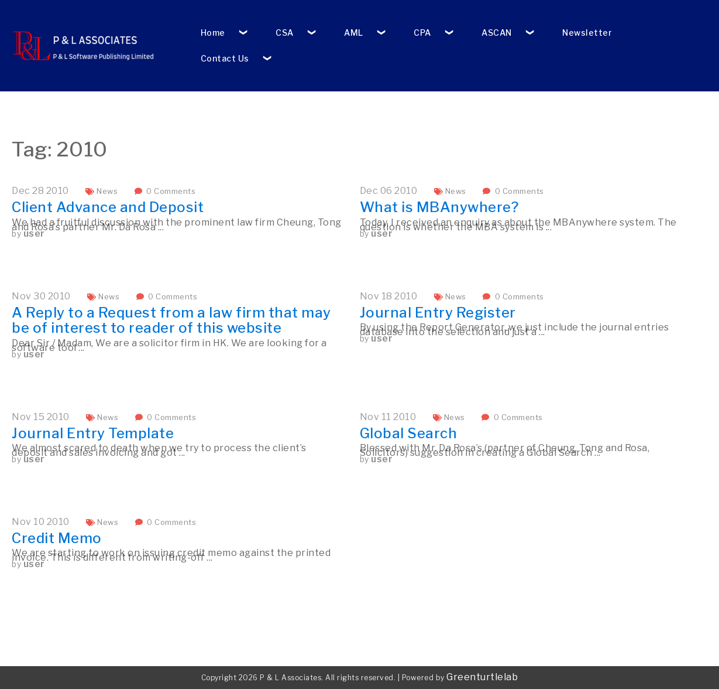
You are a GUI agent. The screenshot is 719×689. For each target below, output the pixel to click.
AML (353, 32)
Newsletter (587, 32)
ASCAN (496, 32)
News (107, 191)
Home (213, 32)
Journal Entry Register (438, 312)
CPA (422, 32)
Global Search (408, 433)
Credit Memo (57, 538)
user (34, 233)
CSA (285, 32)
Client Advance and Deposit (108, 207)
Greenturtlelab (482, 677)
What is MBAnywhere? (439, 207)
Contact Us (225, 58)
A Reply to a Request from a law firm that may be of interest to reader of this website (171, 320)
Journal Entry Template (93, 433)
